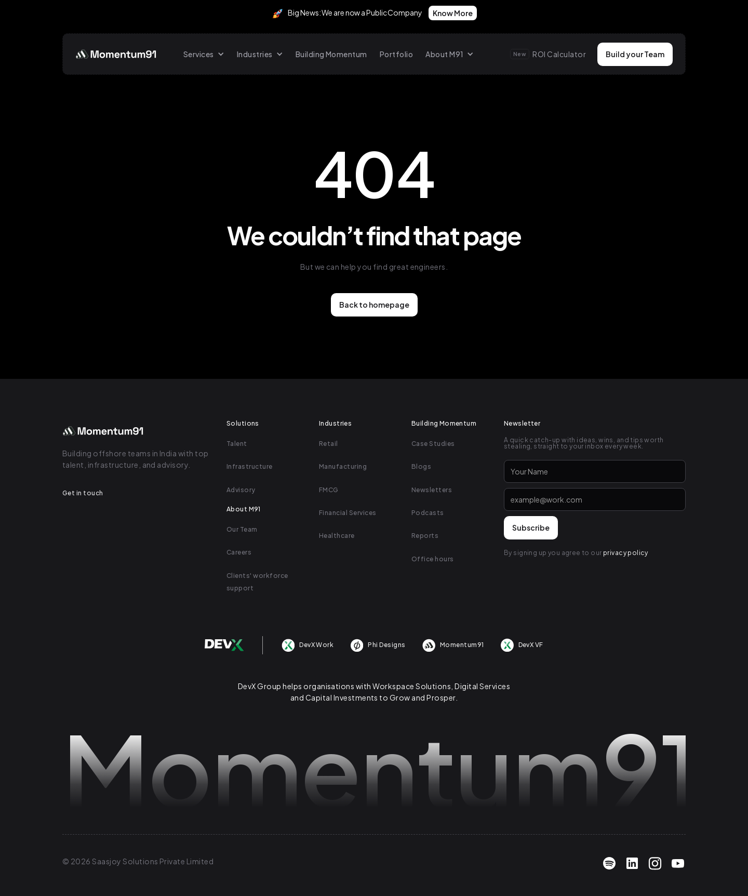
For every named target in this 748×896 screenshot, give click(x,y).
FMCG (329, 490)
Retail (328, 443)
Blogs (421, 466)
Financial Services (348, 513)
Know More (453, 13)
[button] (203, 54)
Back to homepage (374, 304)
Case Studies (433, 443)
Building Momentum (331, 54)
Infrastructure (249, 466)
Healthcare (337, 535)
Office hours (432, 559)
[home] (116, 54)
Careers (238, 552)
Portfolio (396, 54)
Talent (236, 443)
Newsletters (431, 490)
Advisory (241, 490)
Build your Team (635, 54)
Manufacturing (343, 466)
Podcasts (427, 513)
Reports (424, 535)
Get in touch (82, 493)
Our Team (242, 529)
